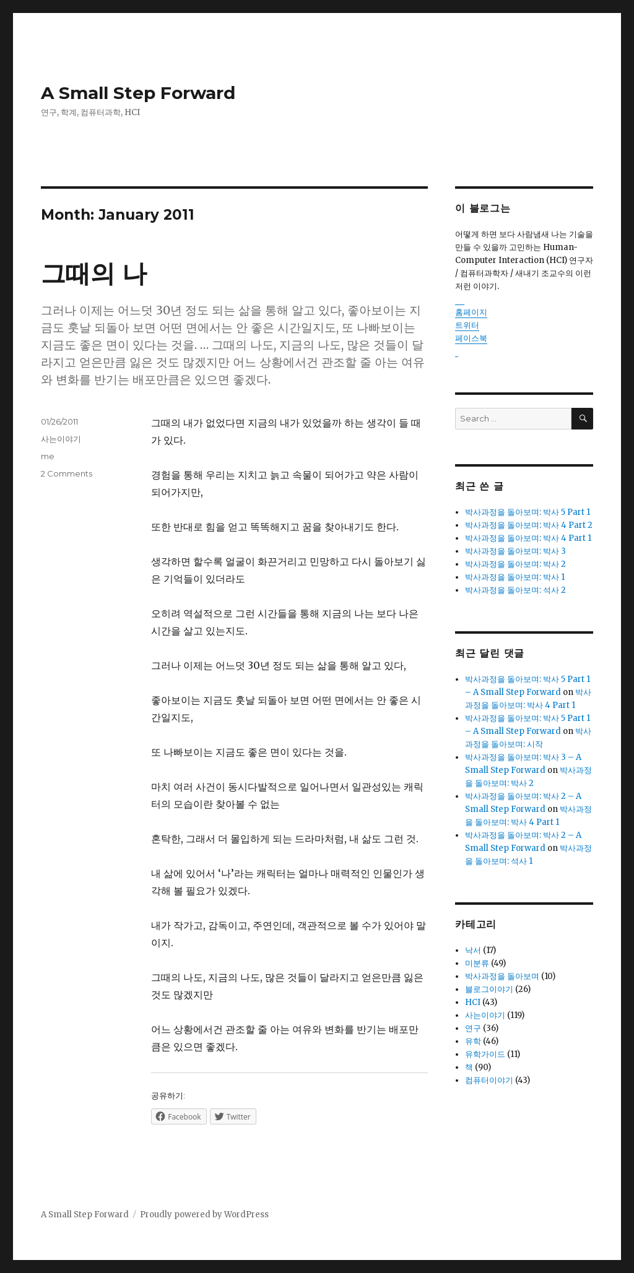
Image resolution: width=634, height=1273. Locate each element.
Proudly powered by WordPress (204, 1214)
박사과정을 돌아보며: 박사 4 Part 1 (528, 538)
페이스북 (471, 338)
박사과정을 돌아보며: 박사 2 (515, 564)
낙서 (473, 950)
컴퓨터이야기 (489, 1080)
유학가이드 (485, 1054)
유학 (473, 1041)
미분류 (477, 963)
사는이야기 (61, 439)
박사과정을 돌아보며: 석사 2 (515, 590)
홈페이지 (471, 312)
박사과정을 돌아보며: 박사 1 (515, 577)
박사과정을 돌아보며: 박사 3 (515, 551)
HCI (472, 1002)
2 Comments (66, 473)
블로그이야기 (489, 989)
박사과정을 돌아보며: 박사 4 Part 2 (529, 525)
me (47, 456)
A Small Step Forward (138, 92)
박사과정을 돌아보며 (502, 976)
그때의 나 (94, 273)
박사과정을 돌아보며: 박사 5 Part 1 (527, 512)
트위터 (467, 325)
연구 (473, 1028)
